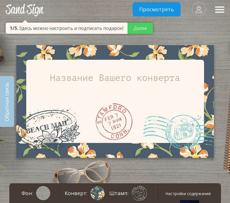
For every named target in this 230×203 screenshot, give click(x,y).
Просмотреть (156, 9)
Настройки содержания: (188, 193)
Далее (140, 28)
